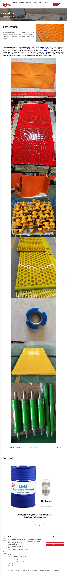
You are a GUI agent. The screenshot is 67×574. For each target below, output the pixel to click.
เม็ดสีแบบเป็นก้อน (12, 564)
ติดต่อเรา (15, 6)
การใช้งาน (45, 2)
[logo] (7, 4)
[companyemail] (35, 541)
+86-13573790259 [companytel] (36, 539)
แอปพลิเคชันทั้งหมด (33, 447)
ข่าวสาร (35, 2)
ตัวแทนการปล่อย (46, 50)
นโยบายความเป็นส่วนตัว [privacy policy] (54, 570)
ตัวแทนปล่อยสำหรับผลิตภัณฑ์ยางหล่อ (16, 560)
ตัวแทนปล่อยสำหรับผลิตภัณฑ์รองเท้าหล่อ (17, 562)
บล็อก (40, 2)
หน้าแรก (6, 16)
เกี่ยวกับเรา (21, 2)
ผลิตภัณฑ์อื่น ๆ (11, 566)
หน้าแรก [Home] (15, 2)
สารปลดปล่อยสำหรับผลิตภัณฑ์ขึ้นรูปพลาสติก (33, 525)
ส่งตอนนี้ (55, 545)
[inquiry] (65, 281)
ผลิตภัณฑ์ (28, 2)
